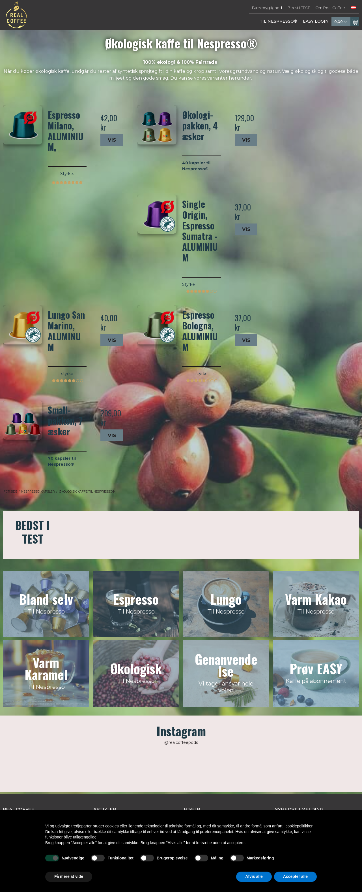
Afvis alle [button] (253, 876)
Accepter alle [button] (295, 876)
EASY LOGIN (316, 21)
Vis (112, 140)
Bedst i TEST (299, 7)
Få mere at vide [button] (68, 876)
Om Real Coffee (330, 7)
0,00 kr (346, 21)
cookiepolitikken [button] (299, 826)
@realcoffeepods (181, 742)
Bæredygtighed (267, 7)
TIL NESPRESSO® (278, 21)
